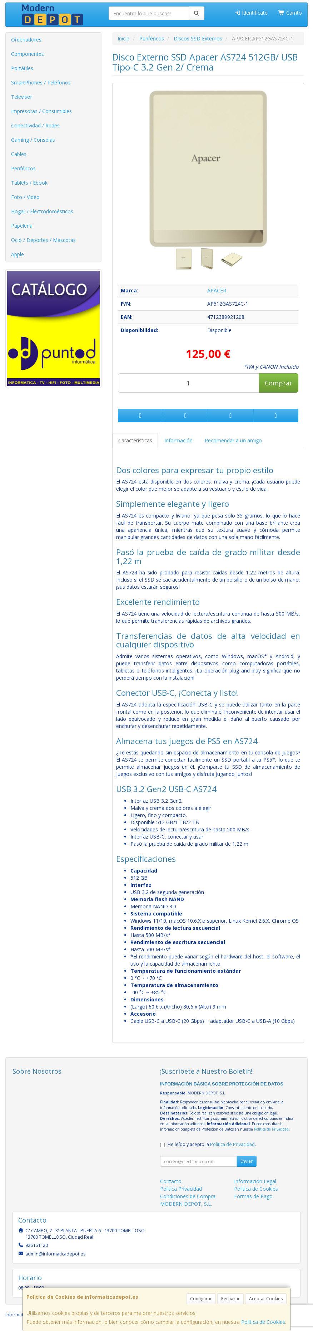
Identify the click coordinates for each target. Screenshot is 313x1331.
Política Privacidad (181, 1188)
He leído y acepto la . (212, 1144)
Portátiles (22, 68)
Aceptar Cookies (266, 1299)
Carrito (290, 12)
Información (178, 440)
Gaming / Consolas (33, 139)
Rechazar (230, 1299)
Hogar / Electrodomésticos (42, 211)
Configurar (201, 1299)
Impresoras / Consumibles (41, 111)
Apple (17, 254)
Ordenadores (26, 39)
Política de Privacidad (271, 1129)
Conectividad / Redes (35, 125)
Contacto (171, 1181)
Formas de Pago (253, 1196)
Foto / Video (25, 197)
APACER (216, 290)
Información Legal (255, 1181)
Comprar (278, 383)
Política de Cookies (263, 1321)
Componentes (27, 53)
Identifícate (251, 12)
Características (135, 440)
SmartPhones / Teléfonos (41, 82)
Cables (18, 154)
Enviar (246, 1161)
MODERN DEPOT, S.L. (186, 1203)
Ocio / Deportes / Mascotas (43, 240)
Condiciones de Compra (187, 1196)
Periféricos (23, 168)
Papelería (22, 225)
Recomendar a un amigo (233, 440)
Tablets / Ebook (29, 182)
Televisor (21, 96)
